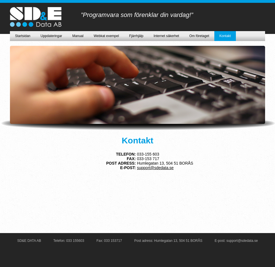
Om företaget (199, 36)
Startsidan (22, 36)
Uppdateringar (51, 36)
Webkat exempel (106, 36)
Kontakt (225, 36)
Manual (77, 36)
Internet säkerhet (166, 36)
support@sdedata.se (155, 167)
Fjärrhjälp (136, 36)
